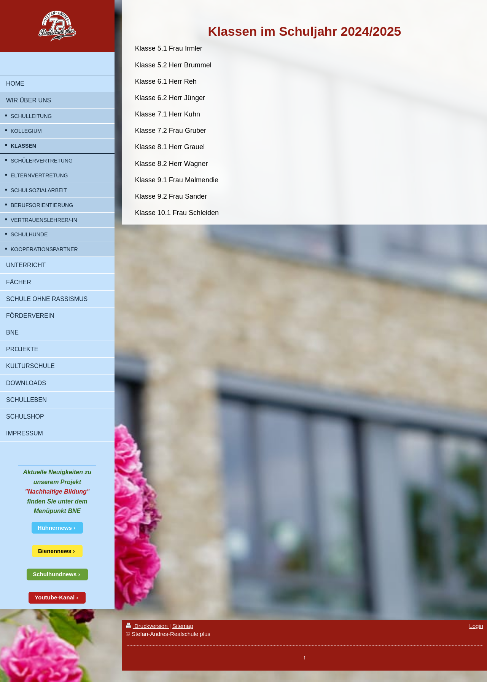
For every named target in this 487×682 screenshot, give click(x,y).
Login (476, 626)
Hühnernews (55, 527)
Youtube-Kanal (55, 597)
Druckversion (147, 626)
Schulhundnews (54, 574)
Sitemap (182, 626)
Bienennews (55, 551)
